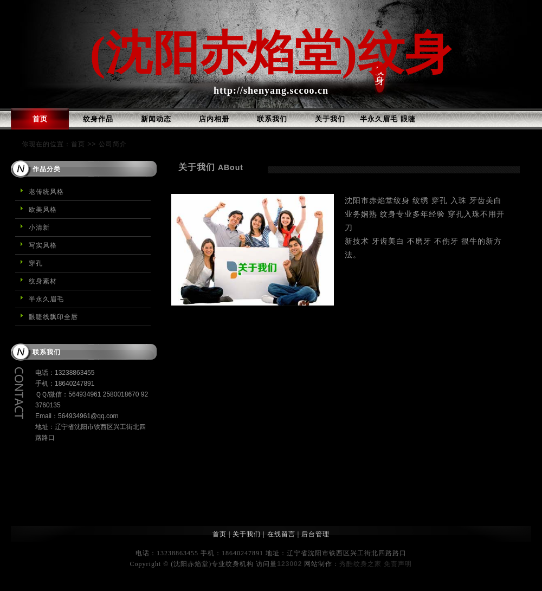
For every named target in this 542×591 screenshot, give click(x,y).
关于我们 (330, 119)
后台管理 (315, 534)
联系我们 (272, 119)
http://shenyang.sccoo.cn (271, 90)
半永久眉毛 (46, 299)
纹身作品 (98, 119)
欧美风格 (43, 209)
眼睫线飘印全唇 (53, 317)
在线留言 (281, 534)
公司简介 (113, 144)
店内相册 (214, 119)
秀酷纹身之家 (360, 564)
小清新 (39, 227)
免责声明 (398, 564)
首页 (40, 119)
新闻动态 (156, 119)
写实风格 (43, 245)
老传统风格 (46, 192)
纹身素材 (43, 281)
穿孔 (36, 263)
